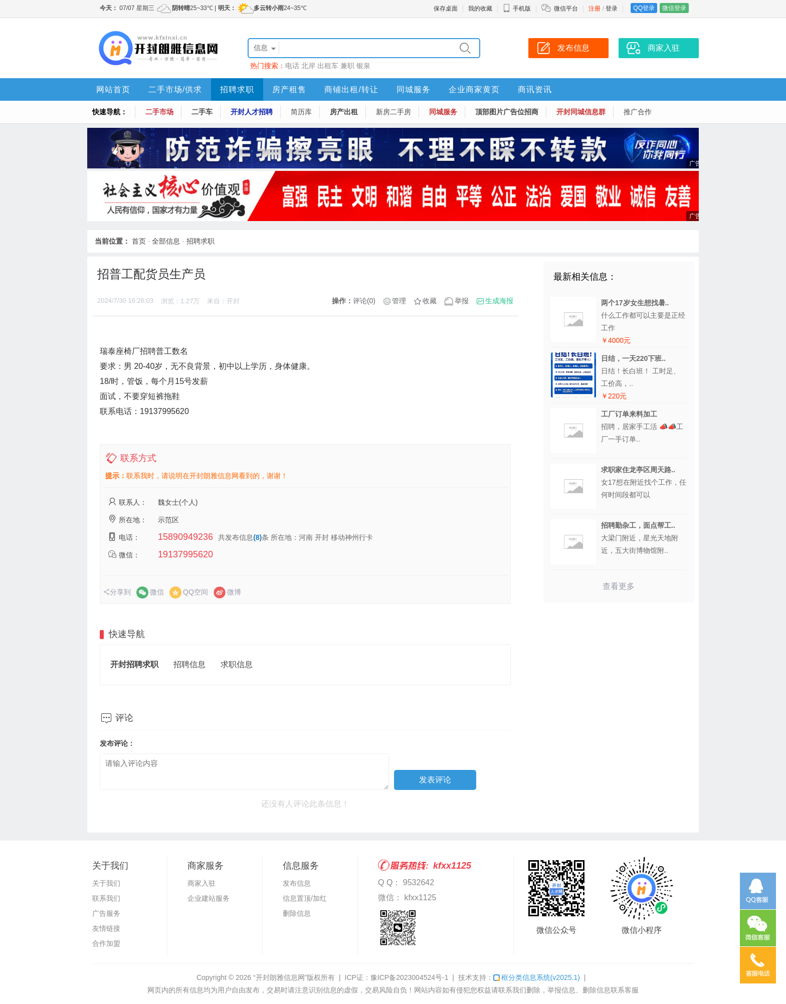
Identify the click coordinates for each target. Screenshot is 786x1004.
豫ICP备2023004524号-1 (409, 977)
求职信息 (237, 664)
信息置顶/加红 (305, 898)
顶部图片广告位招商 (506, 112)
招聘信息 (189, 664)
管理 (399, 301)
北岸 (308, 66)
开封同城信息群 (581, 112)
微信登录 (674, 8)
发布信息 (297, 883)
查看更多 (619, 586)
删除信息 (297, 913)
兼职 (347, 66)
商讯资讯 (535, 89)
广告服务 (106, 913)
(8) (257, 537)
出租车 (327, 66)
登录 (612, 8)
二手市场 (159, 112)
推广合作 (638, 112)
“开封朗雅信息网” (280, 977)
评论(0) (364, 301)
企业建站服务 (208, 898)
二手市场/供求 (175, 89)
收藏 (430, 301)
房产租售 (289, 89)
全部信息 (166, 241)
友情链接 (106, 928)
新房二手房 (393, 112)
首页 (139, 241)
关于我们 (106, 883)
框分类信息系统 (536, 977)
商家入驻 (201, 883)
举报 (462, 301)
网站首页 (113, 89)
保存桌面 (446, 8)
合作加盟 (106, 943)
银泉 (363, 66)
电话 (292, 66)
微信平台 (566, 8)
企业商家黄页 (474, 89)
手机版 (517, 8)
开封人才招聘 (252, 112)
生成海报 (499, 301)
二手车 (202, 112)
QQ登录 (644, 8)
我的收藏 (480, 8)
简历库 (301, 112)
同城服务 (414, 89)
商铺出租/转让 (351, 89)
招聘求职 (237, 89)
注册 (594, 8)
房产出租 (344, 112)
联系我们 (106, 898)
